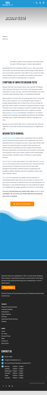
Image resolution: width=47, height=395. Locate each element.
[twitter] (6, 386)
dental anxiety (40, 161)
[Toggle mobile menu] (43, 3)
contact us (37, 191)
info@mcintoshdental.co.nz (13, 360)
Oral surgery (6, 177)
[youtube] (9, 386)
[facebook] (3, 386)
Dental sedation (7, 161)
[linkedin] (12, 386)
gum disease (14, 113)
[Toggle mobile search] (40, 3)
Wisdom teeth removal (9, 138)
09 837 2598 (8, 357)
